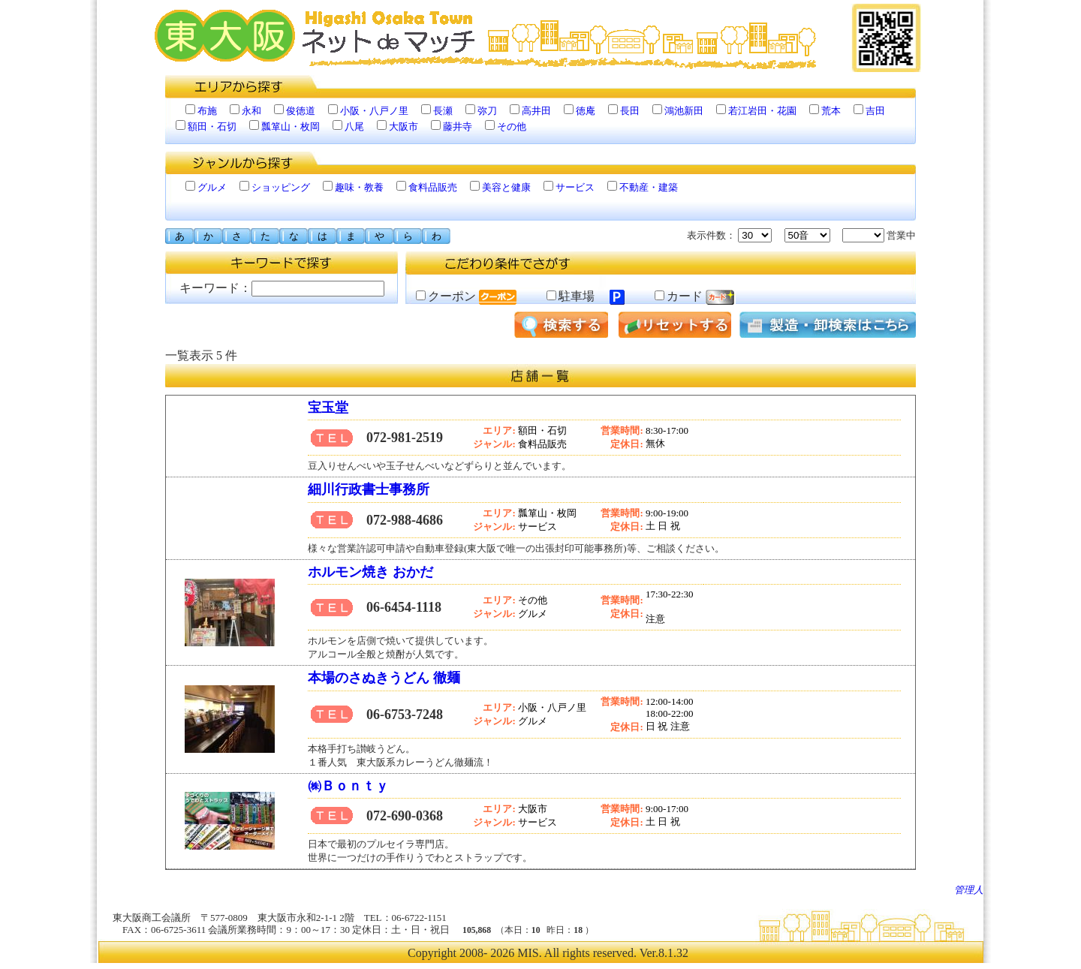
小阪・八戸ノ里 (374, 110)
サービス (575, 187)
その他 (511, 126)
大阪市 (403, 126)
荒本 (831, 110)
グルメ (212, 187)
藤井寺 (457, 126)
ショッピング (280, 187)
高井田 (536, 110)
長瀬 (443, 110)
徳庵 (585, 110)
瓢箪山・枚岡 (290, 126)
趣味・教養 (359, 187)
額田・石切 (212, 126)
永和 (251, 110)
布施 (207, 110)
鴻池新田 (683, 110)
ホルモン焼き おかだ (370, 571)
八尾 (354, 126)
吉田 (875, 110)
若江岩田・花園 (762, 110)
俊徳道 (300, 110)
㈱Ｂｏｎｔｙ (350, 785)
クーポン (466, 296)
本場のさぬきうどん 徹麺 (384, 677)
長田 (630, 110)
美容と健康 (506, 187)
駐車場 (586, 296)
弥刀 (487, 110)
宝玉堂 (328, 407)
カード (695, 296)
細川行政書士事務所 (368, 489)
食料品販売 (432, 187)
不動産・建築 (648, 187)
